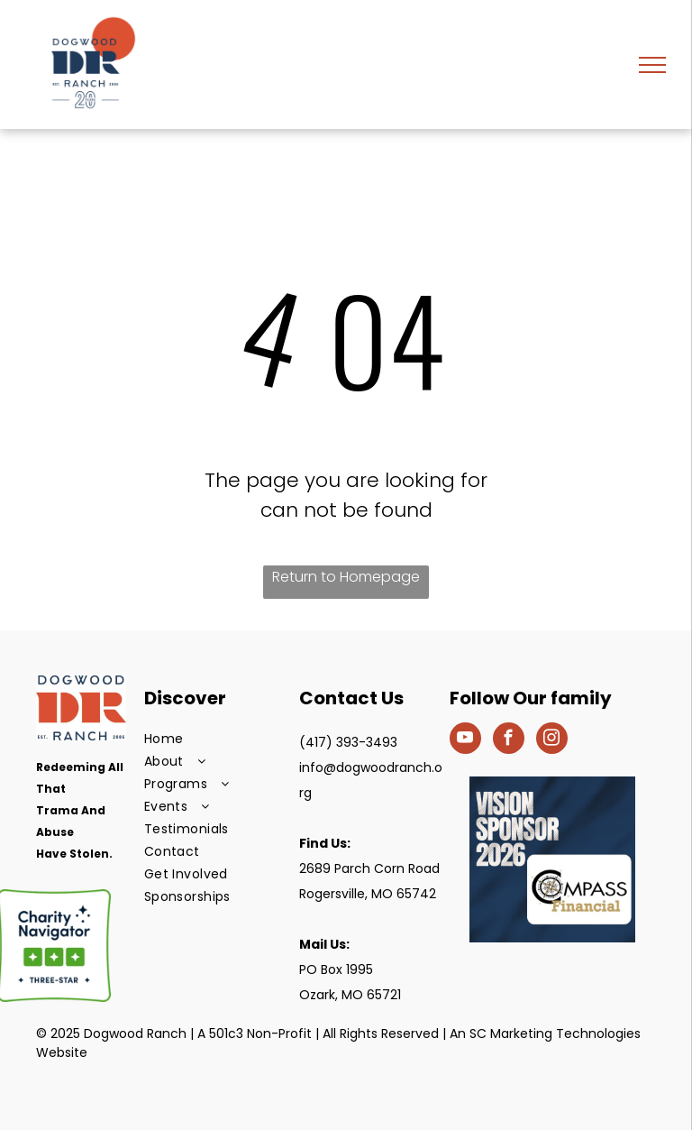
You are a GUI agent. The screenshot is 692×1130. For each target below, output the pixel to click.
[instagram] (552, 740)
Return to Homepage (346, 576)
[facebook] (508, 740)
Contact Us (351, 698)
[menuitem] (217, 739)
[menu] (652, 64)
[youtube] (465, 740)
